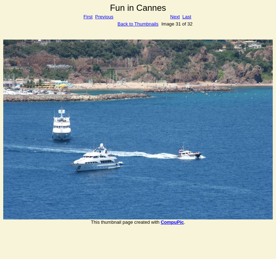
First (87, 16)
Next (175, 16)
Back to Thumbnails (138, 24)
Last (186, 16)
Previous (104, 16)
